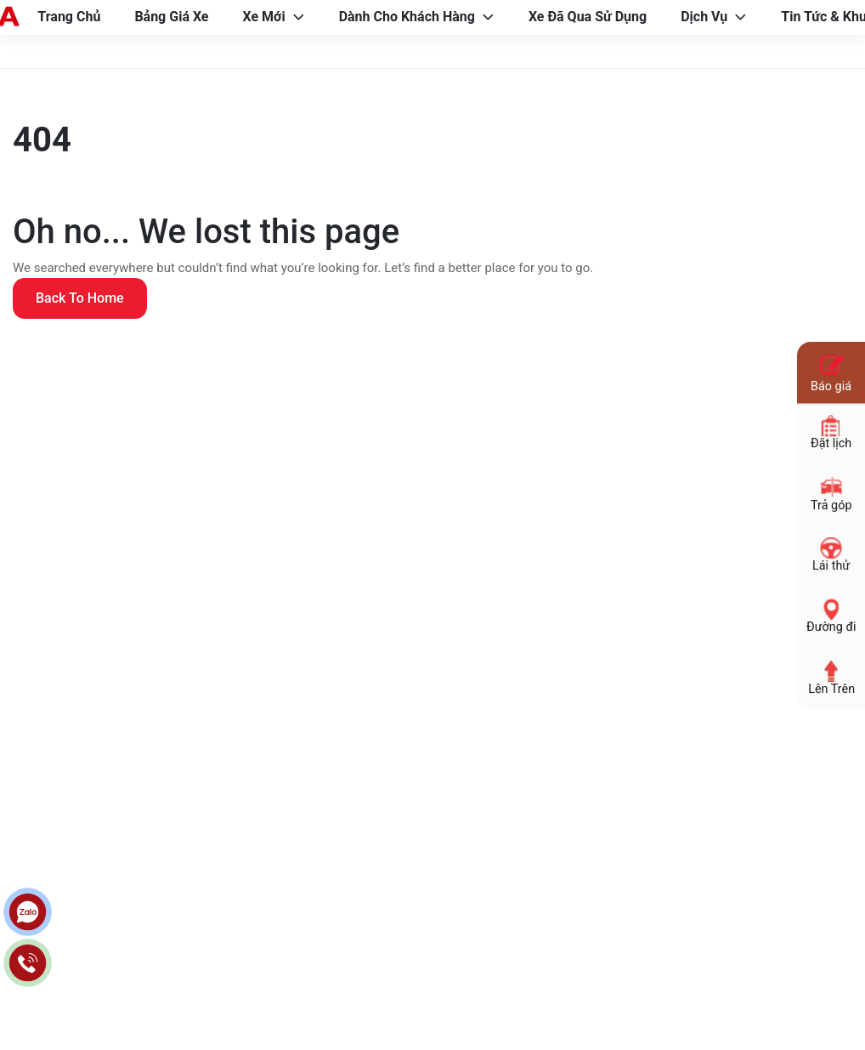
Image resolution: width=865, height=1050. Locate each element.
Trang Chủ (68, 17)
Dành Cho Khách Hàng (407, 17)
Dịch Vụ (704, 17)
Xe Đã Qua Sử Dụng (588, 17)
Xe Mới (264, 17)
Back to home (80, 298)
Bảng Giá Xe (171, 17)
